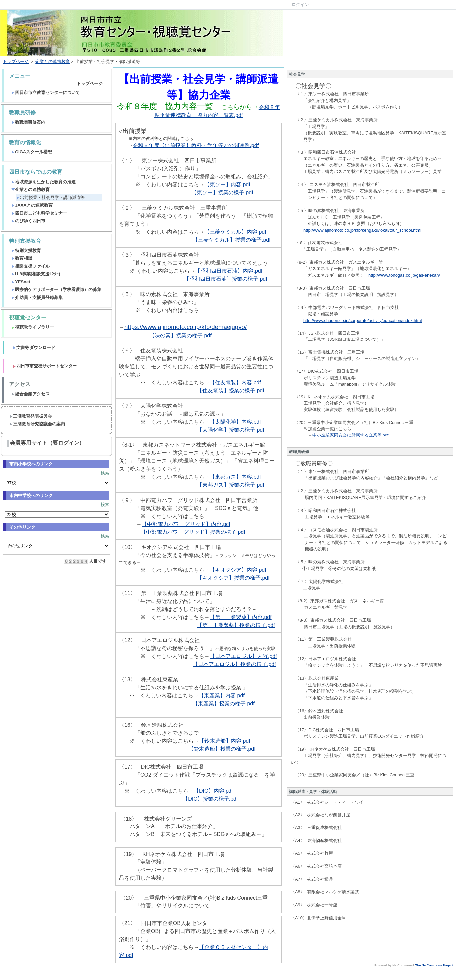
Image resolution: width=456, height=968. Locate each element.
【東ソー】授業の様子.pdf (222, 192)
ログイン (300, 4)
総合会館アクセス (30, 393)
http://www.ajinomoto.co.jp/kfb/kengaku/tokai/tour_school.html (362, 230)
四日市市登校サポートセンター (45, 365)
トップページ (16, 61)
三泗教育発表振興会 (30, 416)
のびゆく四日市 (28, 220)
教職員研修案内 (28, 122)
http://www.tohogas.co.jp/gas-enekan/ (404, 275)
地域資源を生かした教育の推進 (43, 181)
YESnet (20, 281)
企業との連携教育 (52, 61)
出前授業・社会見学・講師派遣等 (50, 197)
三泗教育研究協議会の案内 (37, 423)
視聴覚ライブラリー (32, 327)
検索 (105, 472)
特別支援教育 (26, 250)
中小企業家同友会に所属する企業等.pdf (350, 435)
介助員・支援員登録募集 (37, 297)
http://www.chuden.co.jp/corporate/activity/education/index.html (362, 320)
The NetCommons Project (434, 965)
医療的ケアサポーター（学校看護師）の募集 (56, 289)
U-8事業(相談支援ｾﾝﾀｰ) (35, 273)
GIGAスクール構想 (31, 151)
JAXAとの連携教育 (32, 205)
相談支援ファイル (30, 266)
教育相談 (21, 258)
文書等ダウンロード (34, 347)
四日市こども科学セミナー (39, 213)
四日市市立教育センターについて (45, 92)
